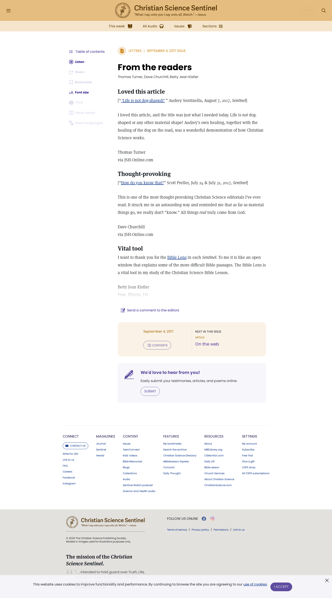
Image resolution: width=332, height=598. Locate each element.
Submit (148, 390)
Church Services (214, 473)
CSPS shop (248, 467)
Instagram (69, 483)
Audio (126, 479)
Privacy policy (200, 529)
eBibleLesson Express (176, 461)
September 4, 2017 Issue (164, 50)
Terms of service (177, 529)
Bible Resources (132, 461)
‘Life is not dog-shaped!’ (141, 100)
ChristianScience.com (218, 485)
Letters (133, 50)
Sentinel (101, 449)
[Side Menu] (8, 11)
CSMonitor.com (214, 455)
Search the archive (175, 449)
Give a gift (248, 461)
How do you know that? (140, 182)
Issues (126, 443)
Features (171, 436)
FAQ (65, 465)
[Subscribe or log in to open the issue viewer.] (83, 113)
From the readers (153, 67)
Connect (71, 436)
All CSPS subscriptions (255, 473)
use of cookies (255, 585)
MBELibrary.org (213, 449)
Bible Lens (174, 257)
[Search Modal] (323, 11)
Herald (100, 455)
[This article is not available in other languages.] (86, 123)
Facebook (69, 477)
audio (139, 490)
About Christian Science (219, 479)
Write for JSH (70, 453)
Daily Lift (209, 461)
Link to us (68, 459)
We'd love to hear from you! (168, 372)
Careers (67, 471)
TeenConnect (131, 449)
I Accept (281, 586)
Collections (130, 473)
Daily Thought (172, 473)
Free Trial (247, 455)
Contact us (75, 445)
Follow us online (182, 518)
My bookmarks (172, 443)
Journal (101, 443)
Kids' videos (130, 455)
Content (130, 436)
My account (249, 443)
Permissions (221, 529)
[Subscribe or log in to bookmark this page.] (81, 82)
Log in (306, 10)
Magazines (105, 436)
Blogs (126, 467)
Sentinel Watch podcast (138, 485)
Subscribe (248, 449)
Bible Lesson (211, 467)
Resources (213, 436)
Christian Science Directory (179, 455)
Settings (249, 436)
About (208, 443)
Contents (155, 345)
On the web (206, 344)
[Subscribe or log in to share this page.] (77, 72)
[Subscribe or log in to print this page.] (76, 103)
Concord (168, 467)
